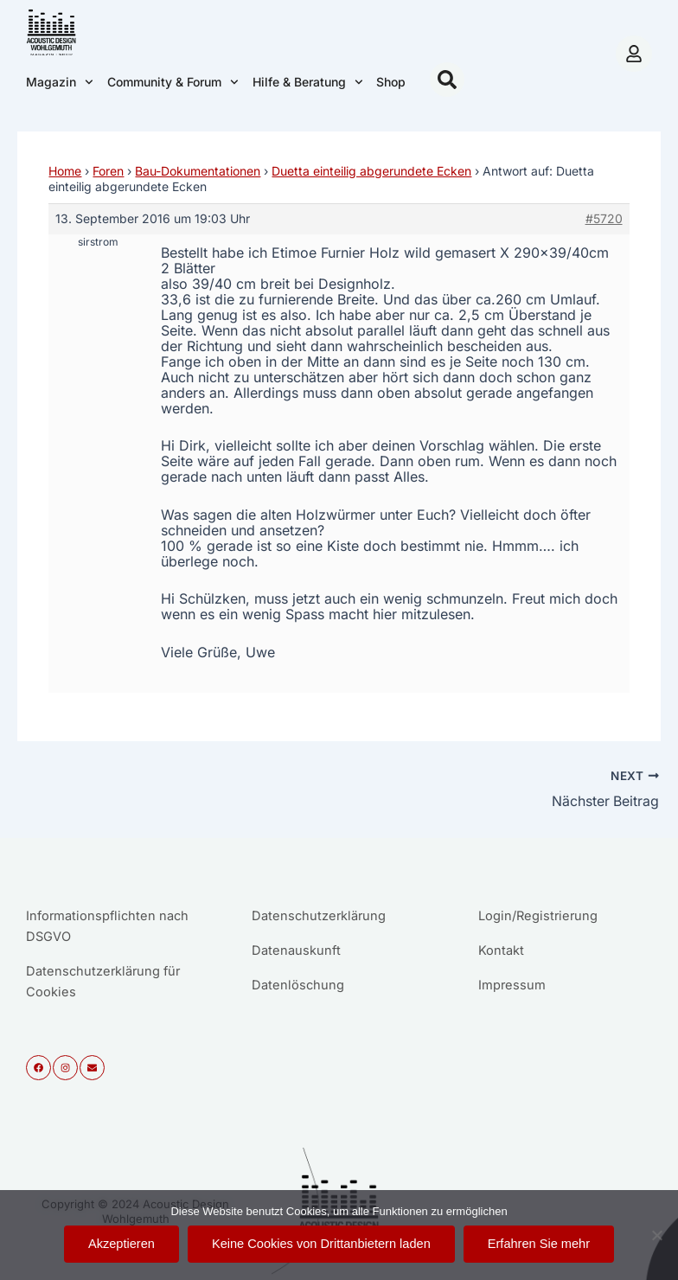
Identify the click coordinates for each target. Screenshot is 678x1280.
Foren (108, 170)
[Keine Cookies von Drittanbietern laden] (656, 1235)
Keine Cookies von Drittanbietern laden (321, 1244)
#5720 (604, 218)
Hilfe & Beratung (308, 82)
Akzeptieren (121, 1244)
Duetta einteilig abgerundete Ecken (371, 170)
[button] (447, 79)
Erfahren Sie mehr (539, 1244)
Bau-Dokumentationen (197, 170)
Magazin (59, 82)
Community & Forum (173, 82)
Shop (391, 81)
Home (64, 170)
